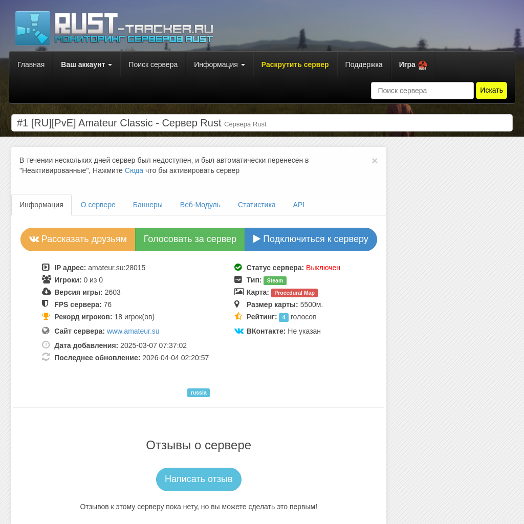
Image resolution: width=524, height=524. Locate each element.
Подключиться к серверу (310, 239)
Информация (219, 64)
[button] (413, 65)
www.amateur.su (133, 331)
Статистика (257, 205)
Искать (491, 90)
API (299, 205)
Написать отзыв (199, 479)
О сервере (98, 205)
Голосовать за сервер (190, 239)
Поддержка (364, 64)
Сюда (134, 170)
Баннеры (148, 205)
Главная (31, 64)
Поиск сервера (153, 64)
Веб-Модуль (200, 205)
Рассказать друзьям (78, 239)
